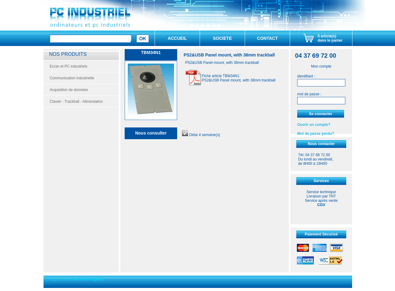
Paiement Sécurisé (321, 234)
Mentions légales (88, 279)
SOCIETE (222, 38)
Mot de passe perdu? (315, 133)
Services (321, 181)
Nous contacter (321, 144)
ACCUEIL (177, 38)
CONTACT (267, 38)
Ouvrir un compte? (313, 125)
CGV (321, 205)
